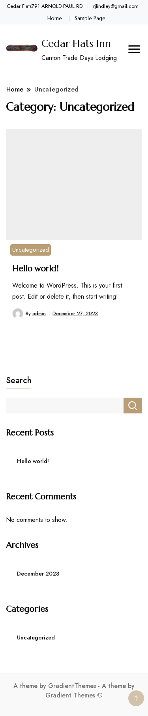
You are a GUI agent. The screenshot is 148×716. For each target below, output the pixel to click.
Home (54, 18)
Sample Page (90, 18)
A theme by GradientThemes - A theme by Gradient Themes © (74, 690)
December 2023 (38, 574)
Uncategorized (30, 249)
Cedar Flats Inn (76, 43)
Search (19, 380)
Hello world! (35, 268)
